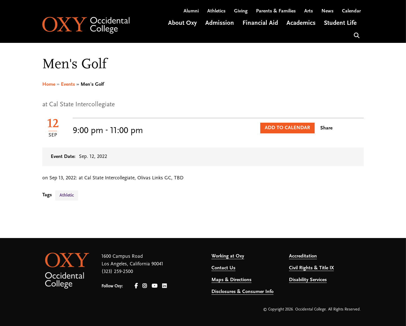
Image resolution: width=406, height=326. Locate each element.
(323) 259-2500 (117, 271)
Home (48, 84)
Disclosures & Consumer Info (242, 291)
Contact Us (223, 268)
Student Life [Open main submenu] (340, 23)
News (327, 11)
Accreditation (303, 256)
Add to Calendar (287, 128)
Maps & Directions (231, 280)
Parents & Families (276, 11)
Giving (241, 11)
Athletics (216, 11)
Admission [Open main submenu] (219, 23)
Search (356, 35)
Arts (308, 11)
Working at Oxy (227, 256)
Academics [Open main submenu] (300, 23)
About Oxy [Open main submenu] (182, 23)
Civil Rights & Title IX (311, 268)
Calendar (351, 11)
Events (68, 84)
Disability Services (308, 280)
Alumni (191, 11)
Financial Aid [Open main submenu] (260, 23)
